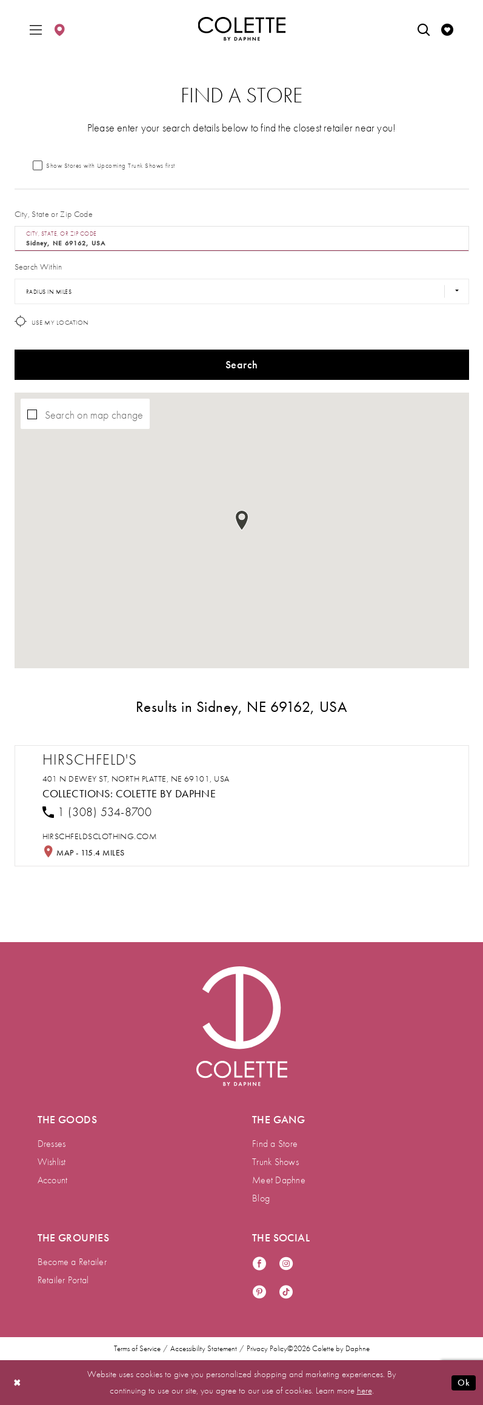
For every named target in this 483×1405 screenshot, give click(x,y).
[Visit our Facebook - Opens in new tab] (259, 1264)
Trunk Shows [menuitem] (275, 1161)
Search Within (38, 266)
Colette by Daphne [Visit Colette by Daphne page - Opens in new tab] (166, 793)
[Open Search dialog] (424, 28)
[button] (36, 28)
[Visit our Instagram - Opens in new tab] (286, 1264)
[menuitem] (36, 28)
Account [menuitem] (53, 1180)
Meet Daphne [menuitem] (278, 1180)
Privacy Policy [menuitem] (267, 1348)
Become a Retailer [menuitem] (72, 1261)
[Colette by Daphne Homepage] (241, 29)
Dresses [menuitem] (52, 1143)
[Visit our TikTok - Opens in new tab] (286, 1292)
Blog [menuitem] (261, 1198)
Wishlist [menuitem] (52, 1161)
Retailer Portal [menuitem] (63, 1280)
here (364, 1390)
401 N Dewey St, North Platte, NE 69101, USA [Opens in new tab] (136, 778)
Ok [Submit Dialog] (464, 1383)
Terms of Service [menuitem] (137, 1348)
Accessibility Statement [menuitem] (203, 1348)
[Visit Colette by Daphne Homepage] (241, 1026)
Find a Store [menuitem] (275, 1143)
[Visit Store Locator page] (59, 28)
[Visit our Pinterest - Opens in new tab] (259, 1292)
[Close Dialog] (17, 1382)
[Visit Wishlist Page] (447, 28)
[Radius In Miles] (242, 291)
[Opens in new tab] (100, 836)
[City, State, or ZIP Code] (242, 238)
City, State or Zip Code (54, 213)
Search (241, 364)
